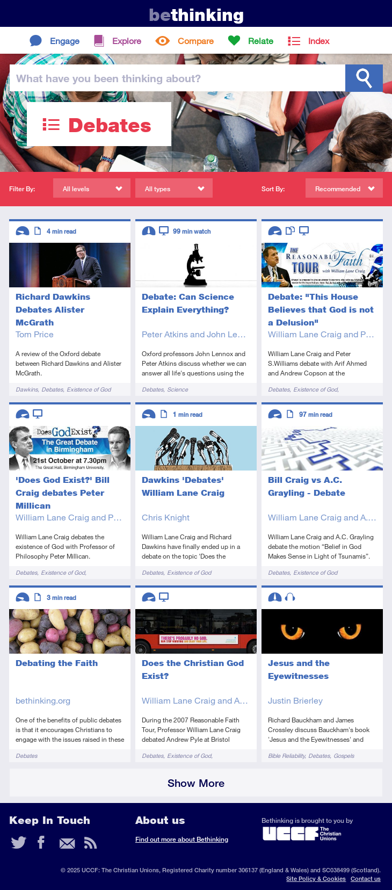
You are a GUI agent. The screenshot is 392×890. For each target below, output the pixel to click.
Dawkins (27, 389)
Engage (64, 40)
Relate (260, 40)
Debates (52, 389)
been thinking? (108, 77)
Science (177, 389)
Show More (196, 783)
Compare (196, 40)
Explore (126, 40)
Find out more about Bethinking (181, 839)
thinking (196, 14)
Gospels (343, 755)
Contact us (366, 878)
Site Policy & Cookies (316, 878)
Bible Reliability (286, 755)
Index (318, 40)
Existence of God (89, 389)
